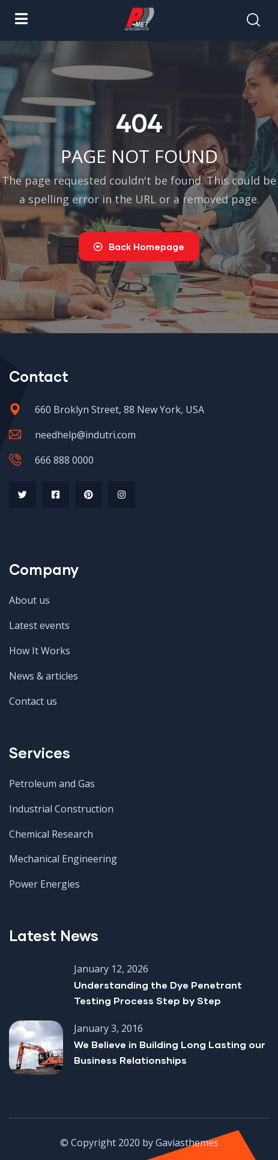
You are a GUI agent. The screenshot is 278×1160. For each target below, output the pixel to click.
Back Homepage (139, 246)
